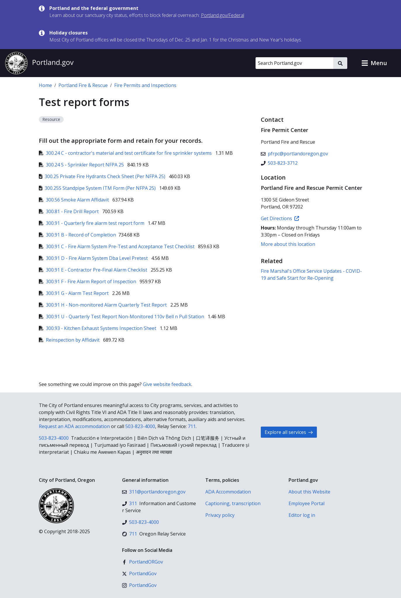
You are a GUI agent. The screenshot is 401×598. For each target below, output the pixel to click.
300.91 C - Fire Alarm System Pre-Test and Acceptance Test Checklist (117, 246)
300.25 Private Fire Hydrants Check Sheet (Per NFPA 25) (102, 176)
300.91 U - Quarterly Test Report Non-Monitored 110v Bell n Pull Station (122, 316)
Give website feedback (167, 384)
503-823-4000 (140, 426)
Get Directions (280, 218)
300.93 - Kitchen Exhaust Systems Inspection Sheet (98, 328)
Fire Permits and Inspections (145, 85)
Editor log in (302, 515)
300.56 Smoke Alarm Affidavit (74, 200)
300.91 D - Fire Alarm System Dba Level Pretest (94, 258)
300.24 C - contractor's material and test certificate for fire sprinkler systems (126, 153)
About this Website (309, 492)
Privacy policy (220, 515)
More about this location (288, 244)
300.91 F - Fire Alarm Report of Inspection (88, 281)
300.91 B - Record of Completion (77, 235)
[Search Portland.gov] (294, 63)
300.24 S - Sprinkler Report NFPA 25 (82, 164)
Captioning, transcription (233, 503)
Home (45, 85)
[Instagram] (139, 585)
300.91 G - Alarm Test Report (74, 293)
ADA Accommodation (228, 492)
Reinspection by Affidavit (70, 340)
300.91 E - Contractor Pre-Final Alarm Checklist (93, 270)
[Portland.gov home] (39, 63)
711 (192, 426)
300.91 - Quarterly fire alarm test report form (92, 223)
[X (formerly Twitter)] (139, 573)
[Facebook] (142, 561)
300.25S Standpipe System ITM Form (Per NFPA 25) (98, 188)
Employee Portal (306, 503)
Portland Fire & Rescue (83, 85)
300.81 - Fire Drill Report (69, 211)
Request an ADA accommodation (74, 426)
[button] (374, 63)
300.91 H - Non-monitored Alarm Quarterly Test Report (103, 305)
